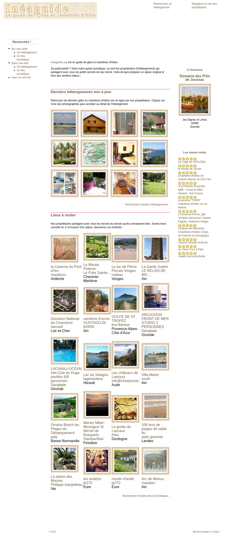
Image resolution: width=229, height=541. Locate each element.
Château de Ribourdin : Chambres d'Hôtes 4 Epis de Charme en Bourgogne (193, 232)
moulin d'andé (123, 479)
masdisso (58, 275)
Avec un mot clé (20, 77)
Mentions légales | (202, 532)
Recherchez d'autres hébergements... (147, 204)
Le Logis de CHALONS (192, 161)
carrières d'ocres (96, 319)
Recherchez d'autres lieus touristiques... (146, 495)
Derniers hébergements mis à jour (81, 92)
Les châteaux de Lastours (125, 375)
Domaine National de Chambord (65, 321)
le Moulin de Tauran (189, 168)
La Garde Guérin (155, 267)
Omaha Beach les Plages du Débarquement (65, 429)
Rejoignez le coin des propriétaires (204, 5)
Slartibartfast (93, 439)
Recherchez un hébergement (163, 5)
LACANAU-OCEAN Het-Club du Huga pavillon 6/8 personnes (66, 375)
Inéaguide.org (59, 62)
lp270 (87, 483)
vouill (146, 379)
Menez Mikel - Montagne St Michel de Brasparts (94, 429)
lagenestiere (93, 379)
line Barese (120, 325)
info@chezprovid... (126, 381)
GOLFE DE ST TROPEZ (123, 319)
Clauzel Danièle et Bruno (193, 242)
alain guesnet (152, 437)
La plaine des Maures (61, 479)
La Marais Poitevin (91, 267)
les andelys (92, 479)
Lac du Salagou (95, 375)
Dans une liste (19, 63)
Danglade (149, 331)
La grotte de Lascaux (121, 429)
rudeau (117, 275)
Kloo (115, 435)
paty (54, 437)
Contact (215, 532)
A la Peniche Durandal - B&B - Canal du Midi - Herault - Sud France (192, 190)
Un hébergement (27, 52)
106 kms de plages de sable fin (154, 429)
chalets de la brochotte (191, 256)
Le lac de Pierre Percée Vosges (124, 269)
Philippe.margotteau (67, 485)
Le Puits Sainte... (96, 273)
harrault (57, 327)
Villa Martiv (150, 375)
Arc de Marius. (153, 479)
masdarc (148, 483)
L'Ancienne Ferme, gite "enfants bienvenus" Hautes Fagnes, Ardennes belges (194, 218)
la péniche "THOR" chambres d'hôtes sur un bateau (192, 204)
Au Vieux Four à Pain (190, 249)
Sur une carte (19, 48)
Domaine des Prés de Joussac (195, 77)
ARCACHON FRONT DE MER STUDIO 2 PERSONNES (155, 321)
